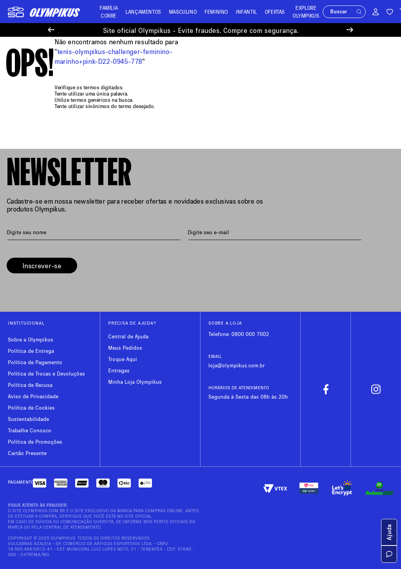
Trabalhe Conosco (29, 430)
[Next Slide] (350, 30)
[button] (344, 11)
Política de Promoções (35, 441)
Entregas (119, 370)
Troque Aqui (122, 359)
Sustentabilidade (28, 418)
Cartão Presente (27, 453)
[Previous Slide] (51, 30)
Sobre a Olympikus (30, 339)
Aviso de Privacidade (33, 396)
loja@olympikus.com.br (236, 365)
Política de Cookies (31, 407)
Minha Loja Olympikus (135, 381)
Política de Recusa (30, 384)
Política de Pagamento (35, 362)
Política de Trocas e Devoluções (46, 373)
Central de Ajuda (128, 336)
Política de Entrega (31, 350)
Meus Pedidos (125, 347)
